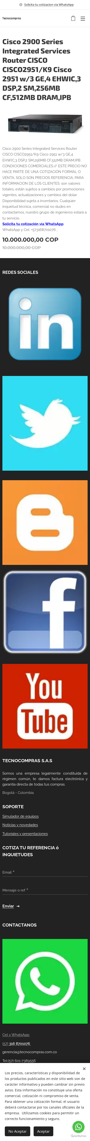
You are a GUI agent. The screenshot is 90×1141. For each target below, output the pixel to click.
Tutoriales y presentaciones (25, 833)
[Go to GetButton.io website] (78, 1136)
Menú (83, 18)
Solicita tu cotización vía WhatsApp (33, 224)
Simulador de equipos (20, 816)
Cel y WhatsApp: (16, 1035)
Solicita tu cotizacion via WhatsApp (49, 4)
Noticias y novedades (20, 825)
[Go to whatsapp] (78, 1127)
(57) (16, 1044)
